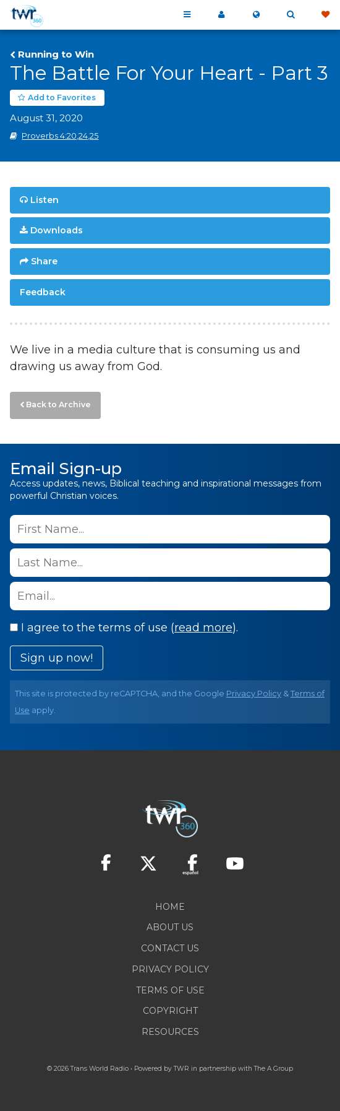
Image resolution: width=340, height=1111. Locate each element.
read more (203, 627)
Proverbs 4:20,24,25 (60, 135)
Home (170, 906)
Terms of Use (170, 990)
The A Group (273, 1069)
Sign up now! (56, 658)
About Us (170, 927)
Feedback (43, 292)
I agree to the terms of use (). (124, 627)
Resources (170, 1031)
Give (325, 15)
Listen (44, 199)
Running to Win (56, 54)
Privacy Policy (253, 693)
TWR (181, 1069)
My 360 (221, 15)
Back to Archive (58, 404)
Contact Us (170, 948)
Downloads (56, 230)
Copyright (170, 1010)
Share (44, 261)
